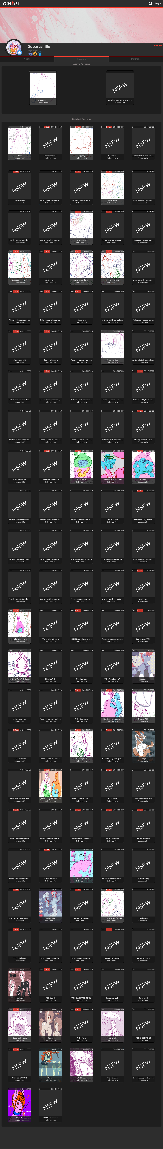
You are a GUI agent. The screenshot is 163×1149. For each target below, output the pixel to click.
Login (158, 3)
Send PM (158, 46)
